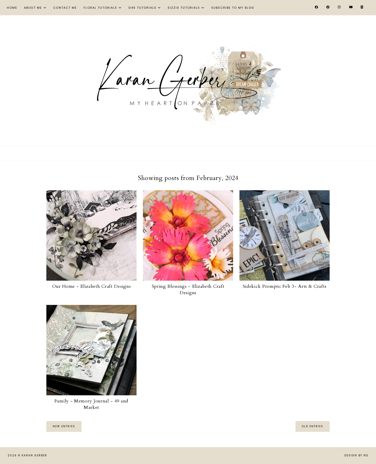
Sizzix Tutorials (184, 8)
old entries (312, 426)
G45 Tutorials (142, 8)
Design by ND (356, 455)
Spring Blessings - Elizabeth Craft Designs (188, 289)
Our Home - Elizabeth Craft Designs (91, 286)
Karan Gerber (34, 455)
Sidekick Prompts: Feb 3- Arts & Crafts (285, 286)
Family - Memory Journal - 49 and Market (91, 404)
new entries (64, 426)
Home (12, 8)
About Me (33, 8)
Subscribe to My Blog (232, 8)
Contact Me (65, 8)
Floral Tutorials (100, 8)
